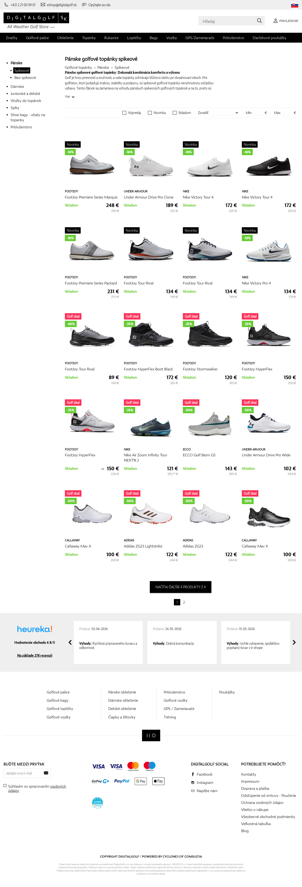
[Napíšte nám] (58, 5)
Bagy (154, 37)
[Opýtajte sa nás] (95, 5)
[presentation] (70, 642)
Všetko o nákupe (254, 809)
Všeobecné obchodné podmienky (268, 816)
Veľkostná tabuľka (256, 823)
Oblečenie (65, 37)
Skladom (184, 113)
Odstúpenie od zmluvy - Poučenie (268, 795)
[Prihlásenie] (285, 20)
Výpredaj (134, 113)
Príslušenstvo (233, 37)
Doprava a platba (255, 788)
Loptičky (134, 37)
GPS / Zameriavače (179, 708)
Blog (245, 830)
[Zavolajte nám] (19, 5)
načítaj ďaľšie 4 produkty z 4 (180, 587)
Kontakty (248, 774)
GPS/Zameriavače (199, 37)
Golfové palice (37, 37)
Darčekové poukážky (269, 37)
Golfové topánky (78, 67)
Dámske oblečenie (123, 700)
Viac (67, 96)
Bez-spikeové (25, 77)
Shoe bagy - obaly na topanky (28, 117)
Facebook (205, 774)
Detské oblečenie (122, 708)
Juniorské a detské (25, 93)
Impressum (250, 781)
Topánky (89, 37)
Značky (11, 37)
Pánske (16, 62)
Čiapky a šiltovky (121, 717)
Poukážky (227, 692)
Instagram (205, 782)
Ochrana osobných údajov (262, 802)
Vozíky (171, 37)
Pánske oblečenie (122, 692)
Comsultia (193, 856)
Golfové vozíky (59, 717)
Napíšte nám (207, 790)
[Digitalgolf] (151, 735)
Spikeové (21, 70)
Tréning (170, 717)
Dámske (17, 86)
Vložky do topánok (26, 100)
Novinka (160, 113)
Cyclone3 (171, 856)
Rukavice (111, 37)
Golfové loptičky (60, 708)
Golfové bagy (57, 700)
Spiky (15, 107)
